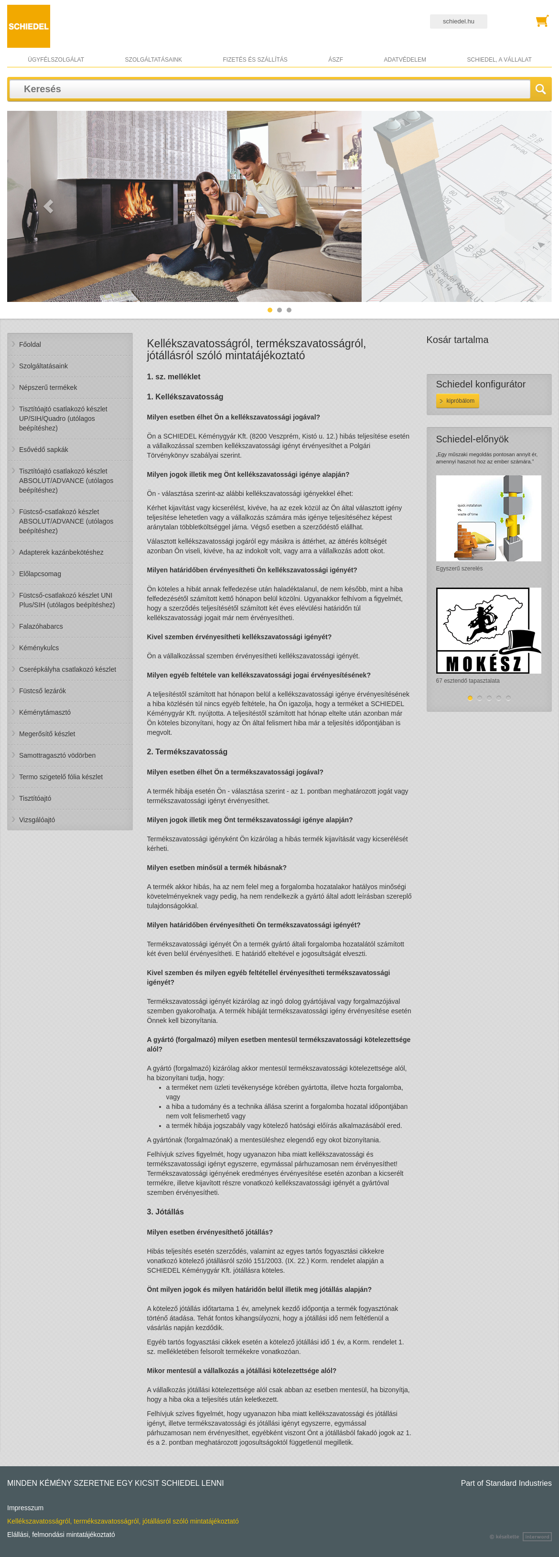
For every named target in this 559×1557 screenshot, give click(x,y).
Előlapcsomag (40, 574)
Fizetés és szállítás (255, 59)
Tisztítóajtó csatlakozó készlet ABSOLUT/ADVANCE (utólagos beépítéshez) (66, 480)
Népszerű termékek (48, 387)
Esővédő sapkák (43, 449)
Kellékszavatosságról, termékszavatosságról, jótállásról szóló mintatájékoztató (123, 1521)
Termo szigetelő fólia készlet (61, 777)
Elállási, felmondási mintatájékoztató (61, 1534)
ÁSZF (335, 59)
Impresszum (25, 1508)
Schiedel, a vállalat (499, 59)
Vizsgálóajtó (37, 820)
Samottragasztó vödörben (57, 755)
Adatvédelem (405, 59)
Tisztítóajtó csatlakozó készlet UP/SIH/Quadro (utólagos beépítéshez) (63, 418)
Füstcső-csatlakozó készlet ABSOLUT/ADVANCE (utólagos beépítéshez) (66, 521)
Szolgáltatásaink (153, 59)
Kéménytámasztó (45, 712)
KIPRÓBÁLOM (461, 400)
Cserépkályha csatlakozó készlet (67, 669)
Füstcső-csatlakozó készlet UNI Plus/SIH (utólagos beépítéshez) (67, 600)
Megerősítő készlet (47, 734)
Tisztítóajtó (35, 798)
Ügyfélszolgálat (56, 59)
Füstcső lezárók (42, 691)
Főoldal (30, 344)
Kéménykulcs (39, 648)
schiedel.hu (458, 21)
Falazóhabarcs (41, 626)
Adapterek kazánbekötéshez (61, 552)
